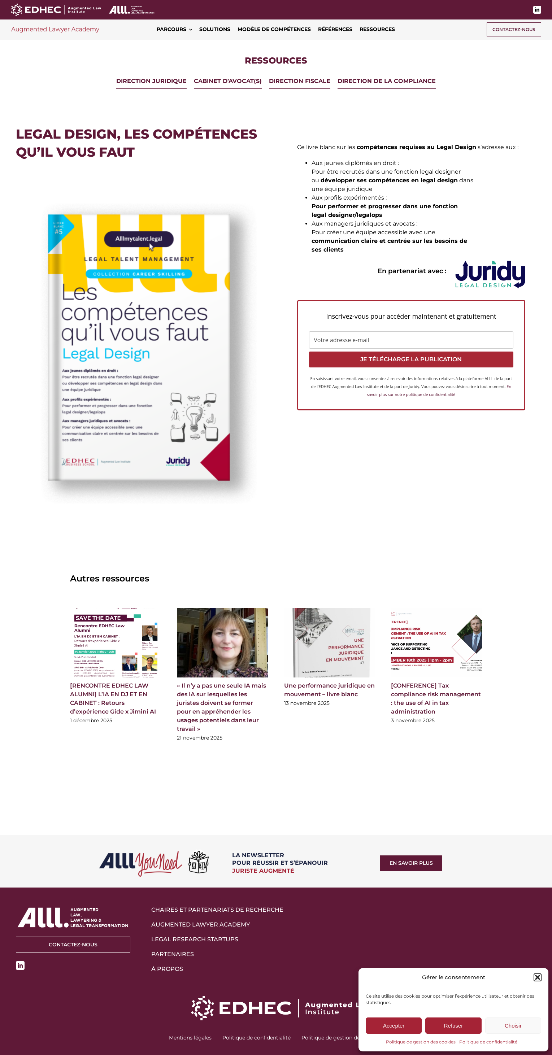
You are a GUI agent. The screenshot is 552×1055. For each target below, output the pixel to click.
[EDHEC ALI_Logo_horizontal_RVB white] (56, 6)
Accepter (393, 1026)
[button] (537, 977)
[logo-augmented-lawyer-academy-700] (55, 27)
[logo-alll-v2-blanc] (131, 7)
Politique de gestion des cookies (421, 1042)
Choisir (513, 1026)
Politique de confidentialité (488, 1042)
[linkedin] (537, 10)
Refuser (453, 1026)
